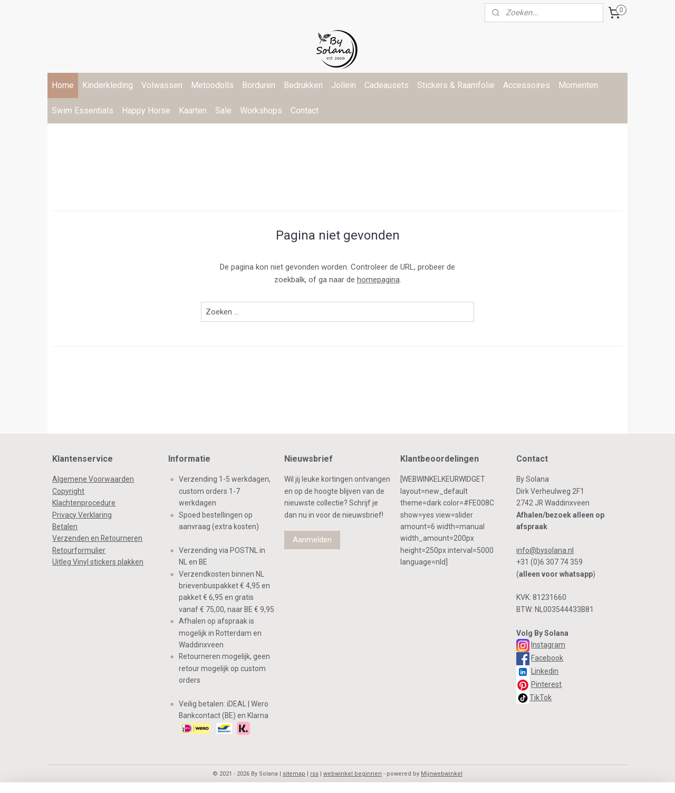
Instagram (548, 645)
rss (314, 773)
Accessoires (526, 85)
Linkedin (544, 671)
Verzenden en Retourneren (97, 538)
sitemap (294, 773)
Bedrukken (303, 85)
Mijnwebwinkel (441, 773)
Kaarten (193, 111)
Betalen (65, 526)
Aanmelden (312, 539)
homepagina (378, 279)
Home (63, 85)
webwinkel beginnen (352, 773)
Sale (223, 111)
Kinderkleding (107, 85)
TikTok (540, 697)
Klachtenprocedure (83, 503)
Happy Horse (146, 111)
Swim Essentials (82, 111)
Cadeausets (386, 85)
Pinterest (546, 684)
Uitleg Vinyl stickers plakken (97, 562)
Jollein (343, 85)
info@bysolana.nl (545, 550)
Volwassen (161, 85)
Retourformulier (78, 550)
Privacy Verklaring (82, 515)
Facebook (547, 658)
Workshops (261, 111)
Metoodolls (212, 85)
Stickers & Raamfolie (456, 85)
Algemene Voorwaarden (93, 479)
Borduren (258, 85)
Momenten (578, 85)
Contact (305, 111)
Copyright (68, 491)
